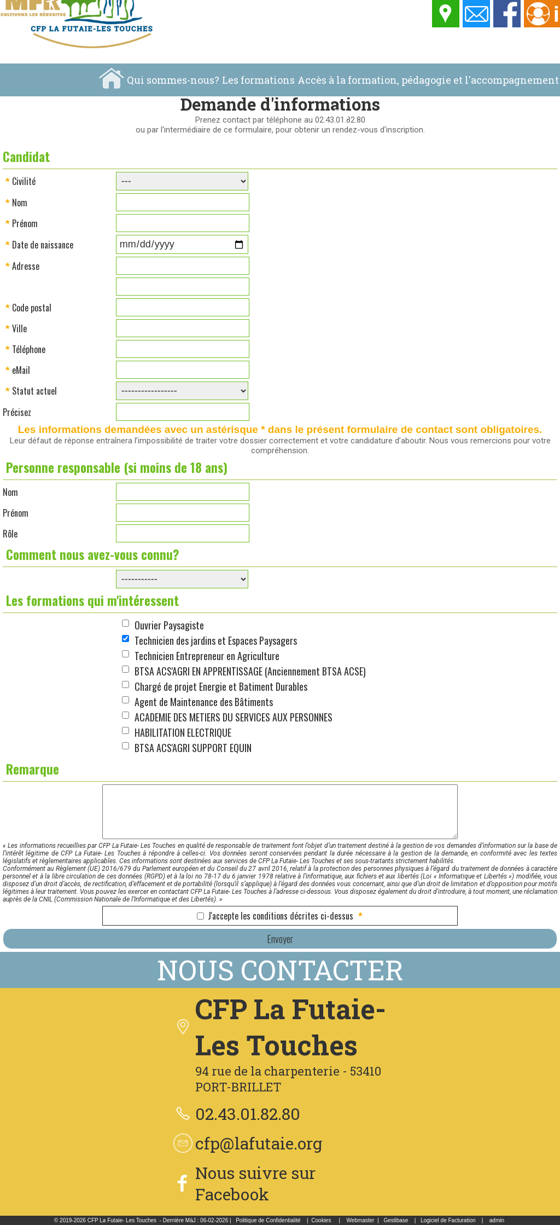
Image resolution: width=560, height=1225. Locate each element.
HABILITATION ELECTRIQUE (183, 732)
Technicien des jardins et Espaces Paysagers (216, 640)
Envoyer (280, 939)
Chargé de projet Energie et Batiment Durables (221, 686)
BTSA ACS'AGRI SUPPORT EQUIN (193, 748)
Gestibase (395, 1220)
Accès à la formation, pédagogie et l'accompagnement (428, 79)
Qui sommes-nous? (173, 79)
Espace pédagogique (383, 112)
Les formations (258, 79)
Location (537, 112)
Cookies (321, 1220)
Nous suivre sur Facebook (255, 1183)
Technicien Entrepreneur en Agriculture (207, 656)
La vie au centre (475, 112)
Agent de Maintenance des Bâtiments (204, 702)
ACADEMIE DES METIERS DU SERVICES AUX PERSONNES (233, 717)
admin (496, 1220)
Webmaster (360, 1220)
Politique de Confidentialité (268, 1220)
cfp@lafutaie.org (258, 1143)
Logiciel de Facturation (448, 1220)
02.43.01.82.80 (247, 1113)
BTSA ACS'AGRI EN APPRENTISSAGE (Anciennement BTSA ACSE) (250, 671)
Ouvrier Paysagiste (169, 625)
